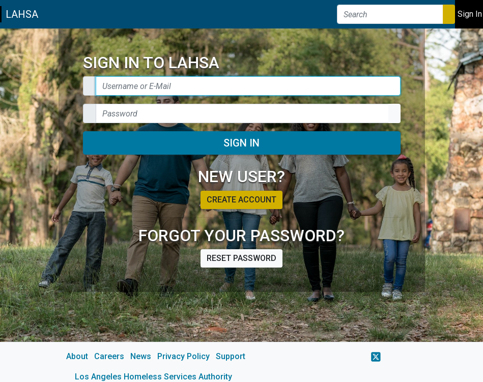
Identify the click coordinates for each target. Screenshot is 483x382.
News (140, 356)
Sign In (241, 143)
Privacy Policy (183, 356)
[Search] (390, 14)
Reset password (241, 258)
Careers (109, 356)
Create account (241, 199)
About (77, 356)
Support (230, 356)
